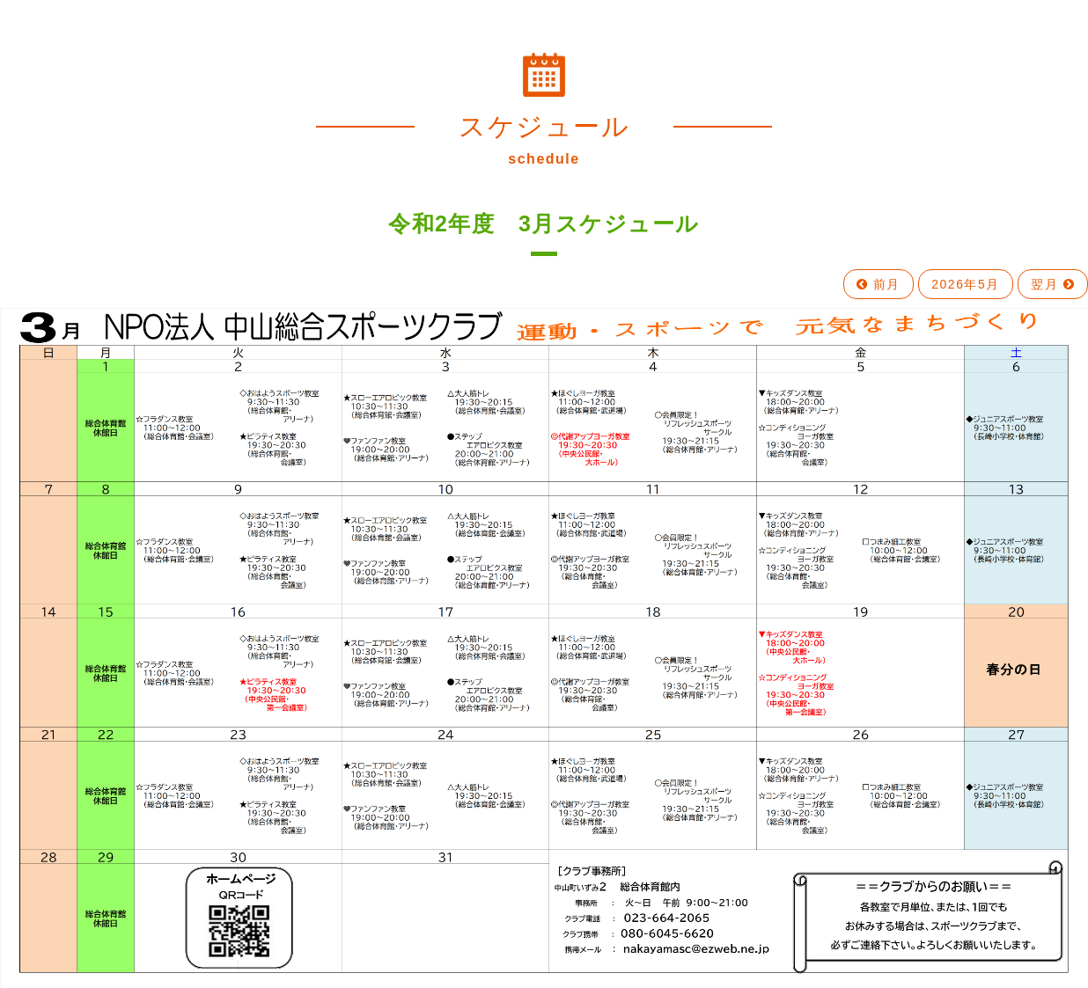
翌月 (1053, 284)
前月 (878, 284)
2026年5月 (965, 284)
